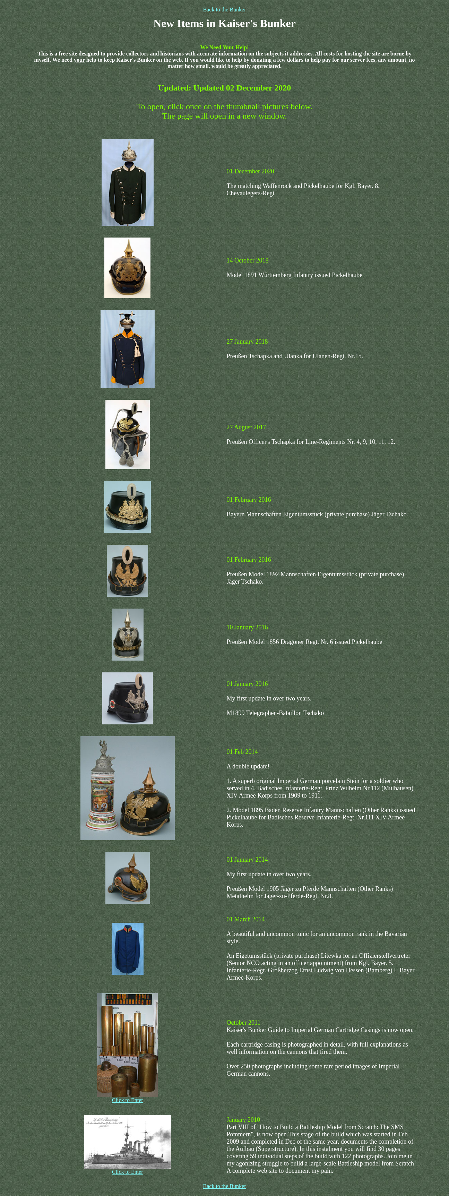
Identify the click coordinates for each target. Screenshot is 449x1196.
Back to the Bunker (224, 9)
